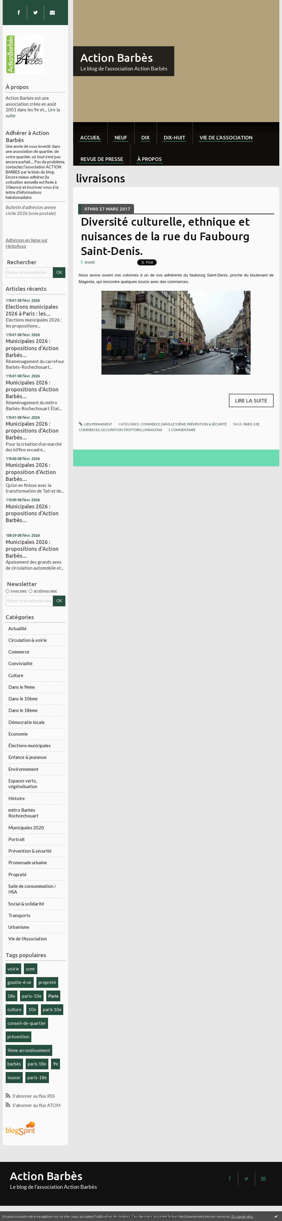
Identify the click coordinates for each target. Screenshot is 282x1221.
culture (14, 1009)
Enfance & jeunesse (27, 757)
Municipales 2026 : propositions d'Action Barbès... (32, 348)
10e (32, 1009)
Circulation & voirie (27, 640)
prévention (18, 1036)
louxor (14, 1077)
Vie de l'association (226, 137)
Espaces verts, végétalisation (22, 783)
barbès (14, 1063)
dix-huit (174, 137)
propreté (47, 982)
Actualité (17, 628)
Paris (53, 996)
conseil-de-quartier (26, 1023)
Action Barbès (116, 57)
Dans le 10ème (23, 698)
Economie (18, 733)
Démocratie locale (26, 722)
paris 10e (52, 1009)
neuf (121, 137)
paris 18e (37, 1063)
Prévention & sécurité (30, 851)
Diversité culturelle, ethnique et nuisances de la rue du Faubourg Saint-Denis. (165, 236)
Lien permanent (95, 424)
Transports (19, 915)
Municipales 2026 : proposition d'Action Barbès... (31, 472)
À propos (149, 159)
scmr (30, 968)
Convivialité (20, 663)
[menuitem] (90, 133)
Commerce (18, 651)
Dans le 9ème (21, 687)
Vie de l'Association (27, 938)
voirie (13, 968)
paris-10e (31, 996)
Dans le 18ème (23, 710)
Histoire (16, 798)
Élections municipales (29, 745)
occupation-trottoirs (121, 430)
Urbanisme (18, 927)
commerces (89, 430)
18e (11, 996)
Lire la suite (251, 400)
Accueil (90, 137)
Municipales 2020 (26, 827)
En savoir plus (242, 1216)
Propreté (17, 874)
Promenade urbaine (27, 862)
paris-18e (37, 1077)
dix (145, 137)
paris (248, 424)
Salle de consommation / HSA (32, 889)
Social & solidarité (26, 903)
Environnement (23, 769)
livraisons (152, 430)
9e (55, 1063)
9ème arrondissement (28, 1050)
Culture (15, 675)
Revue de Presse (102, 159)
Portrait (16, 839)
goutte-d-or (19, 982)
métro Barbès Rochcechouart (23, 813)
